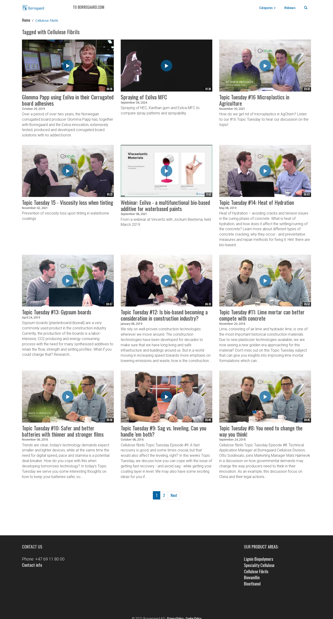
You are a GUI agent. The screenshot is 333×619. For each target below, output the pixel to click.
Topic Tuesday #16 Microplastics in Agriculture (254, 100)
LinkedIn (173, 600)
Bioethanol (252, 584)
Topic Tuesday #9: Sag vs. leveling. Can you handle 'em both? (163, 431)
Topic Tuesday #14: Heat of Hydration (256, 202)
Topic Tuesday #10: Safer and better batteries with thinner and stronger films (63, 431)
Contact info (32, 565)
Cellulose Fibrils (256, 571)
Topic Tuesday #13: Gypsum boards (56, 312)
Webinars (290, 7)
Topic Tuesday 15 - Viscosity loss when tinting (67, 202)
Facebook (160, 600)
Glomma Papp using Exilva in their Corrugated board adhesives (68, 100)
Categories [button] (267, 7)
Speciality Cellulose (259, 565)
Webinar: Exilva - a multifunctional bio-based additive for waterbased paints (165, 205)
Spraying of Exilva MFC (144, 97)
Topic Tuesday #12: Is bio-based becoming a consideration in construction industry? (164, 315)
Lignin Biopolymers (258, 559)
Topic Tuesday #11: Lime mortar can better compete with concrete (262, 315)
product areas (265, 547)
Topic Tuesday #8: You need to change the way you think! (260, 431)
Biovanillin (252, 577)
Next (174, 495)
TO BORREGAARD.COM (88, 7)
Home (26, 20)
